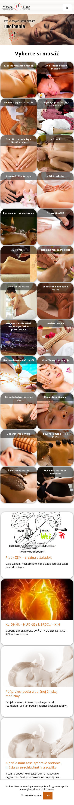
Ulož (48, 795)
